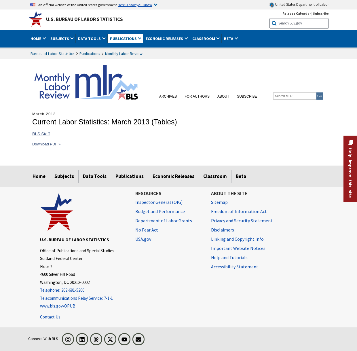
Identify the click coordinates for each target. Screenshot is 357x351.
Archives (168, 96)
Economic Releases (173, 176)
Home (39, 176)
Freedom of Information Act (239, 211)
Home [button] (36, 38)
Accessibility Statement (234, 267)
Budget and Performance (160, 211)
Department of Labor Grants (163, 220)
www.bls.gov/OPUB (57, 306)
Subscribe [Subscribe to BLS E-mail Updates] (321, 13)
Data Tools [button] (90, 38)
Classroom (215, 176)
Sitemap (219, 202)
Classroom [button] (204, 38)
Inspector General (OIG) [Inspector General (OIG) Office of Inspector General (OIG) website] (159, 202)
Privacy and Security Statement (242, 220)
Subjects (64, 176)
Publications (89, 53)
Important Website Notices (238, 248)
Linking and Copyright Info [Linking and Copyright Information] (237, 239)
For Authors (197, 96)
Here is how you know (135, 4)
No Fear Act (146, 230)
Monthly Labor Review (124, 53)
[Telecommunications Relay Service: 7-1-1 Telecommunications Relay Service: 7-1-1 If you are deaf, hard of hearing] (83, 298)
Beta (241, 176)
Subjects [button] (60, 38)
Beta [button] (229, 38)
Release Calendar (296, 13)
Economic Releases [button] (165, 38)
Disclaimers (222, 230)
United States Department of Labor (299, 4)
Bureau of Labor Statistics (53, 53)
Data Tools (95, 176)
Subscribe (247, 96)
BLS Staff (41, 134)
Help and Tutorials (229, 257)
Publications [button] (124, 38)
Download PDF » (46, 144)
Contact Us (50, 317)
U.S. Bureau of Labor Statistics (84, 19)
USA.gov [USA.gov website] (143, 239)
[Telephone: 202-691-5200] (83, 290)
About (223, 96)
